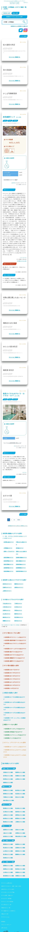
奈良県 (5, 48)
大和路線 (17, 624)
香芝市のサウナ (18, 620)
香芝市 (10, 97)
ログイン (26, 2)
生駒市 (10, 73)
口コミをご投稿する (14, 57)
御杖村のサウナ (6, 617)
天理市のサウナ (6, 610)
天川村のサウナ (18, 607)
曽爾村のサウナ (6, 620)
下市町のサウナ (18, 603)
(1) (7, 591)
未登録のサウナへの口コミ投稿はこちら (17, 525)
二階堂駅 (15, 120)
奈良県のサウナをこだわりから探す (14, 16)
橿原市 (10, 326)
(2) (7, 587)
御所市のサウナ (18, 614)
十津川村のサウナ (7, 607)
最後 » (19, 519)
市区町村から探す (6, 13)
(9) (7, 584)
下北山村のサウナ (7, 603)
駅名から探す (15, 13)
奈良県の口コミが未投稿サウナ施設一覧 (19, 26)
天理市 (10, 120)
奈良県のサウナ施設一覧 (9, 624)
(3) (18, 584)
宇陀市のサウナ (18, 610)
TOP (2, 624)
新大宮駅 (15, 399)
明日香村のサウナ (18, 617)
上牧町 (10, 48)
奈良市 (10, 350)
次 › (15, 519)
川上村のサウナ (6, 614)
